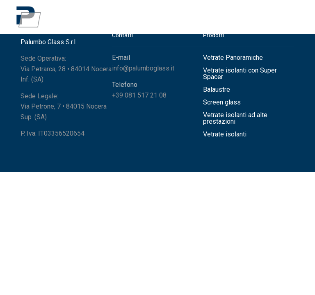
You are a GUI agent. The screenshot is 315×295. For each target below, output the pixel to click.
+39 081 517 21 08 (139, 95)
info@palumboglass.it (143, 68)
